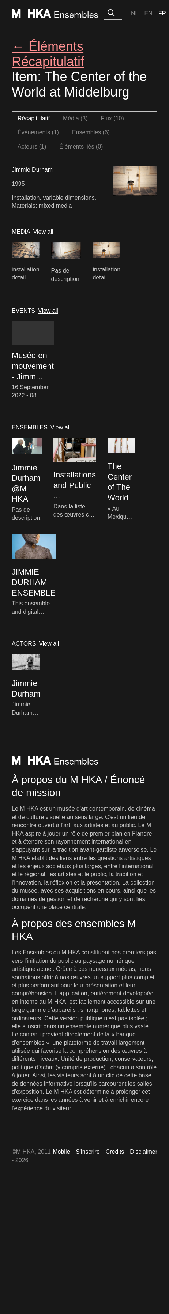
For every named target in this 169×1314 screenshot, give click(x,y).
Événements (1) (38, 132)
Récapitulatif (34, 118)
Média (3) (75, 118)
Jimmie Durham (32, 169)
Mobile (61, 1152)
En (148, 13)
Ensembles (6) (91, 132)
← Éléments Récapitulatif (48, 54)
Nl (134, 13)
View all (43, 232)
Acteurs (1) (32, 146)
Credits (115, 1152)
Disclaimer (143, 1152)
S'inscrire (87, 1152)
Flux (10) (112, 118)
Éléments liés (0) (81, 146)
